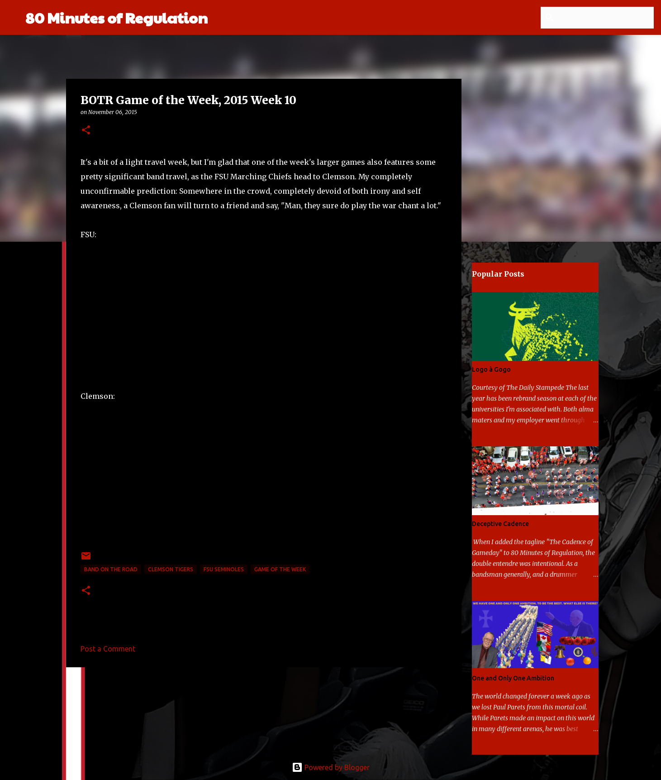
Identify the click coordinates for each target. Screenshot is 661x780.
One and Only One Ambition (513, 678)
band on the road (111, 569)
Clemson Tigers (170, 569)
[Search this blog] (606, 18)
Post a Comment (108, 649)
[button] (86, 130)
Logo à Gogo (491, 369)
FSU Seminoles (224, 569)
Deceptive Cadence (500, 523)
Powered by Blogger (331, 767)
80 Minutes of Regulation (116, 17)
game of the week (280, 569)
